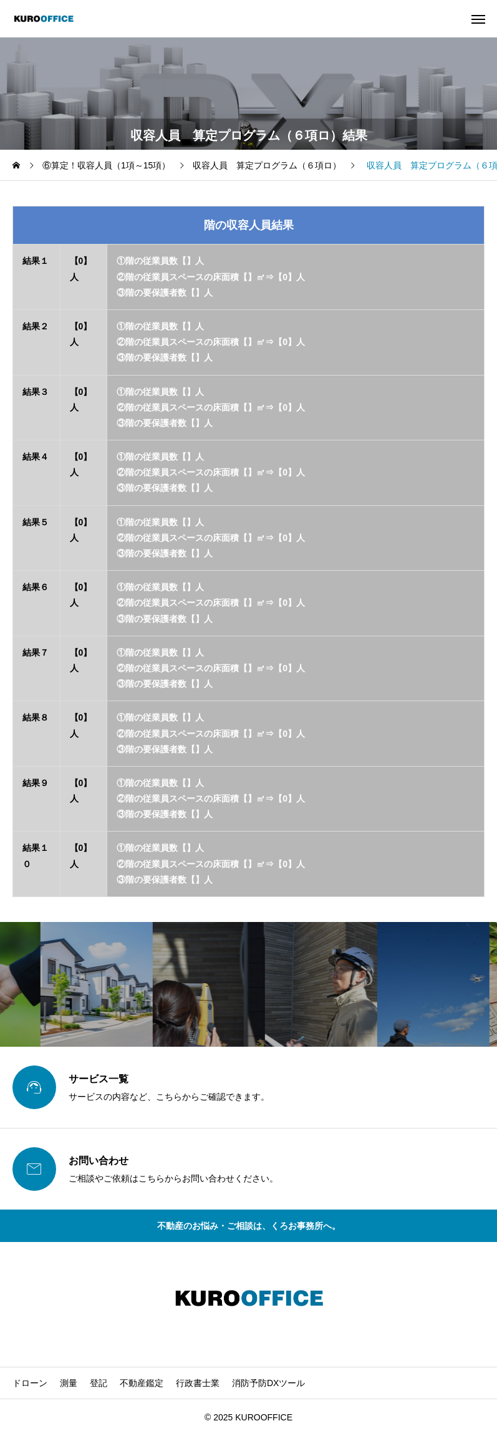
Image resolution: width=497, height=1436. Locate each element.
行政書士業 (198, 1383)
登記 (98, 1383)
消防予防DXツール (268, 1383)
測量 (68, 1383)
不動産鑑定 (141, 1383)
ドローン (29, 1383)
